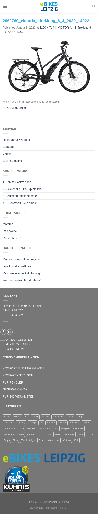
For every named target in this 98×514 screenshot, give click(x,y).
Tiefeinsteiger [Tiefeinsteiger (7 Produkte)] (28, 440)
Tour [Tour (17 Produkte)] (41, 440)
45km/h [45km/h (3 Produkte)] (17, 416)
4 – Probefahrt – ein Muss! (20, 203)
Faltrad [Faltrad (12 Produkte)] (86, 422)
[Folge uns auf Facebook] (3, 332)
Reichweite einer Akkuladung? (22, 273)
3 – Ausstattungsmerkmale (20, 195)
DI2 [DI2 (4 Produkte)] (41, 422)
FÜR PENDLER (13, 382)
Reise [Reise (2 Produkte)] (57, 434)
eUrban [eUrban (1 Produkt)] (63, 422)
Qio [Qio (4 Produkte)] (40, 434)
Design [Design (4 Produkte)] (32, 422)
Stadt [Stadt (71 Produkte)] (81, 434)
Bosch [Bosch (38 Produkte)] (70, 416)
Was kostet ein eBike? (17, 266)
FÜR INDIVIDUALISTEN (18, 396)
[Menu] (5, 6)
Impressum (51, 508)
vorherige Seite (14, 107)
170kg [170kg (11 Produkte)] (35, 416)
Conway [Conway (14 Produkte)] (21, 422)
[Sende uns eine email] (10, 332)
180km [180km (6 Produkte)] (45, 416)
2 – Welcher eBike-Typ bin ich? (22, 189)
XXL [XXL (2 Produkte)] (76, 440)
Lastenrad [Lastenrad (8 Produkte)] (78, 428)
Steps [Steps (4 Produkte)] (7, 440)
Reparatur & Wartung (16, 139)
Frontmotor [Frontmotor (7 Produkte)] (9, 428)
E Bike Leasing (12, 160)
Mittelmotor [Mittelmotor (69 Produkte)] (9, 434)
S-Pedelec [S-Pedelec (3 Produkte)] (69, 434)
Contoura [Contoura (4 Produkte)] (8, 422)
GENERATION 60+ (15, 389)
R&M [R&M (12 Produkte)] (48, 434)
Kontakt (64, 508)
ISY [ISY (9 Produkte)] (55, 428)
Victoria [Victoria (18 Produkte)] (67, 440)
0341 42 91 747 (13, 310)
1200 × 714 (47, 27)
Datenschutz (36, 508)
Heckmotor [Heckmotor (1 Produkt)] (44, 428)
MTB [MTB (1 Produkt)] (21, 434)
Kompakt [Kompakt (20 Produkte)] (65, 428)
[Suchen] (93, 6)
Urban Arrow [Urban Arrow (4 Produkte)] (53, 440)
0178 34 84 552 (13, 315)
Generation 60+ (13, 238)
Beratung (8, 146)
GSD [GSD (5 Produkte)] (21, 428)
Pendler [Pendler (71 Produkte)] (31, 434)
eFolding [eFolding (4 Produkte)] (50, 422)
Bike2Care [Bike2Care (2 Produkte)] (57, 416)
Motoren (8, 224)
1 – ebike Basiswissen (17, 182)
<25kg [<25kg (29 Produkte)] (7, 416)
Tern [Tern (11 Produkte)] (15, 440)
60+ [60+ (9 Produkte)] (27, 416)
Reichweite (10, 231)
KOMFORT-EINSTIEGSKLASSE (24, 368)
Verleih (7, 153)
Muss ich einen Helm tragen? (21, 259)
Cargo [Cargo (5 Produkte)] (80, 416)
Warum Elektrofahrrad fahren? (22, 280)
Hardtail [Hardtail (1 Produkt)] (31, 428)
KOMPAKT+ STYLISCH (18, 375)
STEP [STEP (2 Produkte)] (90, 434)
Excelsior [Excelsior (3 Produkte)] (74, 422)
